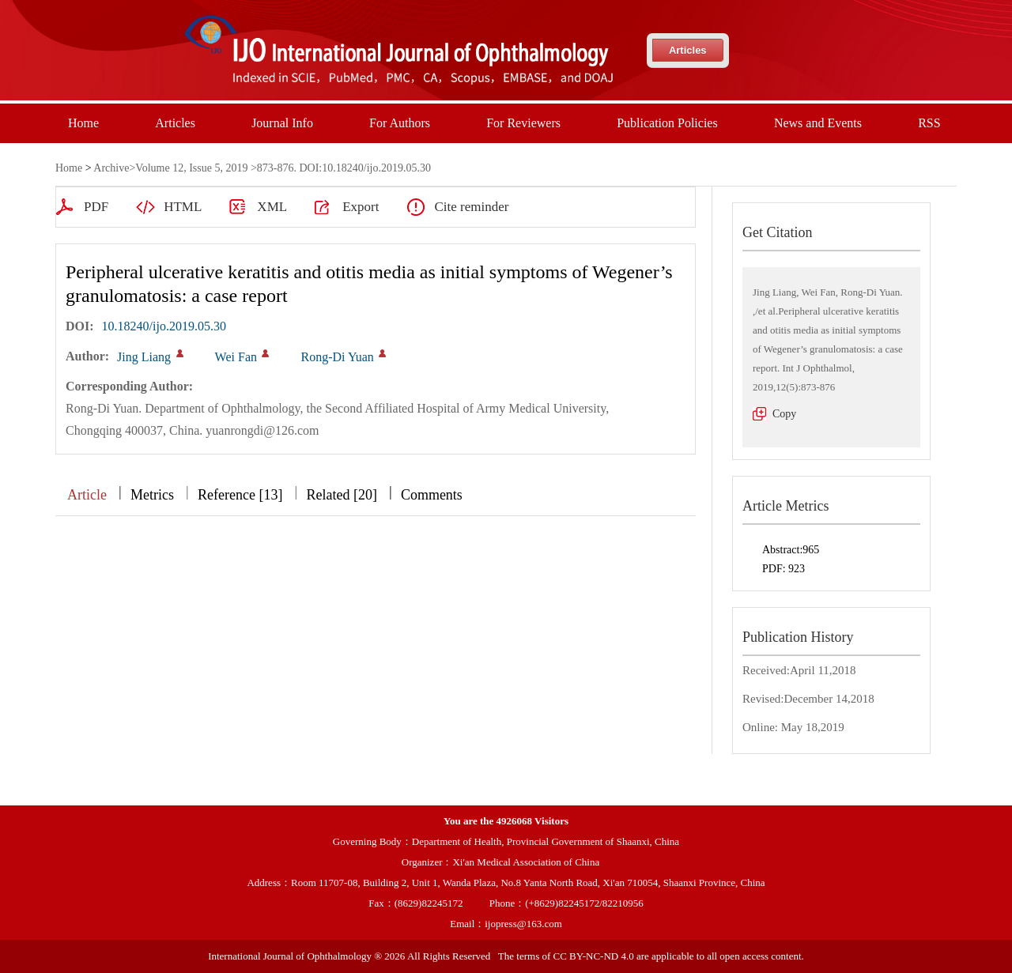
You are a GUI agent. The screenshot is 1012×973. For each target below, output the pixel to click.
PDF (96, 206)
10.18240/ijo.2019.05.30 (164, 326)
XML (272, 206)
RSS (929, 123)
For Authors (399, 123)
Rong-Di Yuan (336, 357)
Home (83, 123)
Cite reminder (471, 206)
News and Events (818, 123)
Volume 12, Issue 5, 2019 (191, 168)
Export (360, 206)
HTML (183, 206)
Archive (111, 168)
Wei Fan (236, 357)
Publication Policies (667, 123)
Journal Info (282, 123)
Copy (784, 414)
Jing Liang (144, 357)
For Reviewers (523, 123)
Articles (688, 50)
